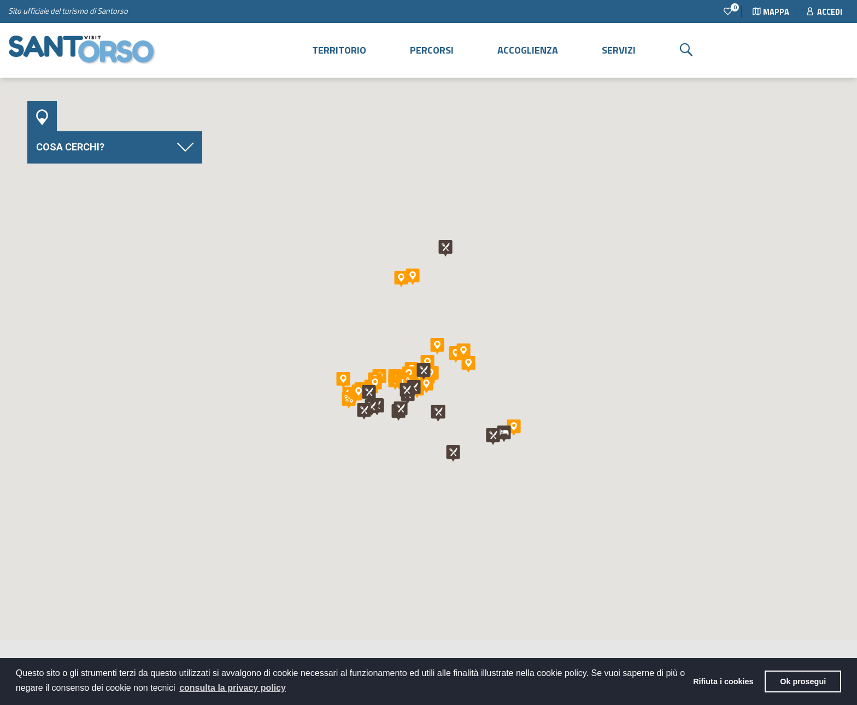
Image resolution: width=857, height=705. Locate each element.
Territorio (339, 50)
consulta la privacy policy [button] (232, 687)
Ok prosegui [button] (803, 681)
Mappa (771, 12)
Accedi (824, 12)
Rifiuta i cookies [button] (723, 681)
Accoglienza (527, 50)
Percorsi (432, 50)
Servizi (619, 50)
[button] (343, 380)
